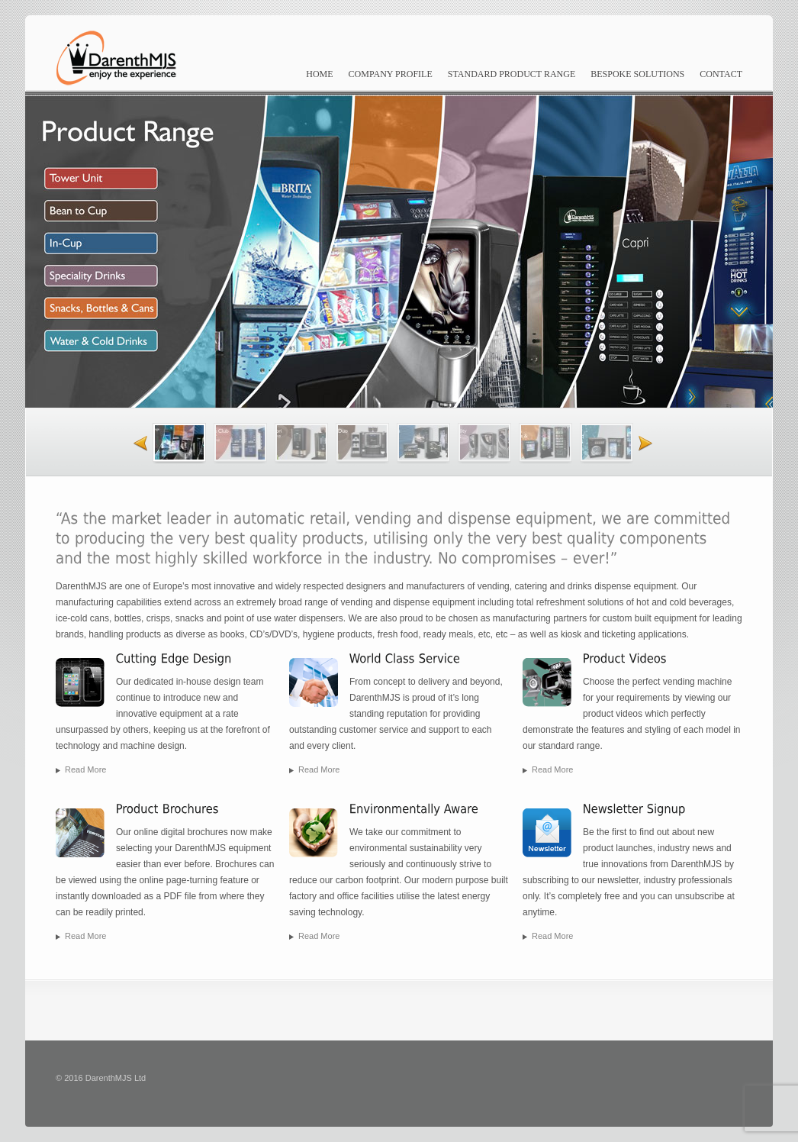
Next (653, 442)
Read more (85, 769)
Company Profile (391, 74)
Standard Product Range (512, 74)
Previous (133, 442)
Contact (721, 74)
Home (319, 74)
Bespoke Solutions (637, 74)
